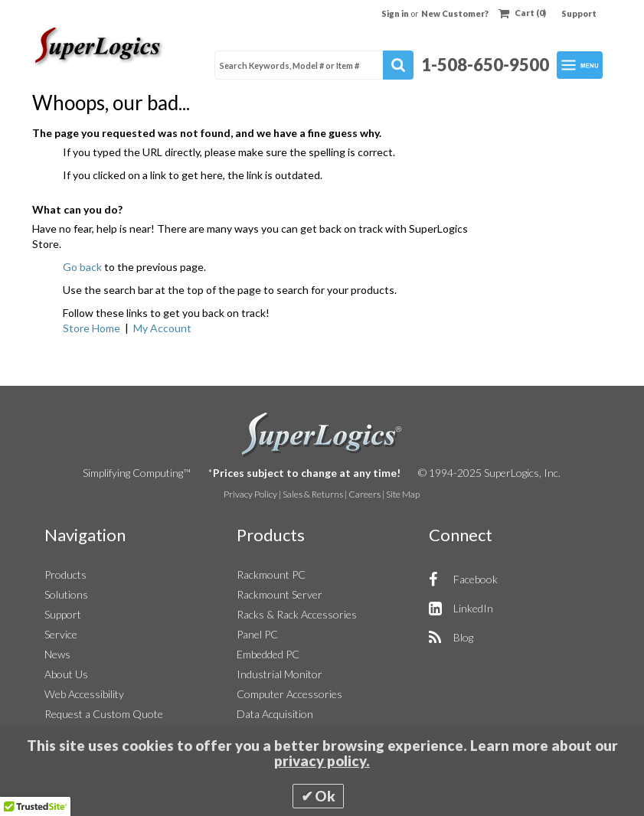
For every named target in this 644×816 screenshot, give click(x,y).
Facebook (475, 579)
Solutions (66, 594)
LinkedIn (473, 608)
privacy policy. (322, 761)
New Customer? (455, 13)
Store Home (91, 328)
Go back (82, 266)
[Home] (100, 47)
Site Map (403, 494)
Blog (463, 637)
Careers (364, 494)
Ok (325, 796)
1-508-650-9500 (485, 64)
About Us (66, 674)
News (57, 654)
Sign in (395, 13)
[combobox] (314, 65)
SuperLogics (322, 435)
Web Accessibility (84, 693)
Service (60, 634)
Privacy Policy (250, 494)
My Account (162, 328)
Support (579, 13)
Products (65, 574)
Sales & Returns (313, 494)
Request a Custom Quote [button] (103, 713)
